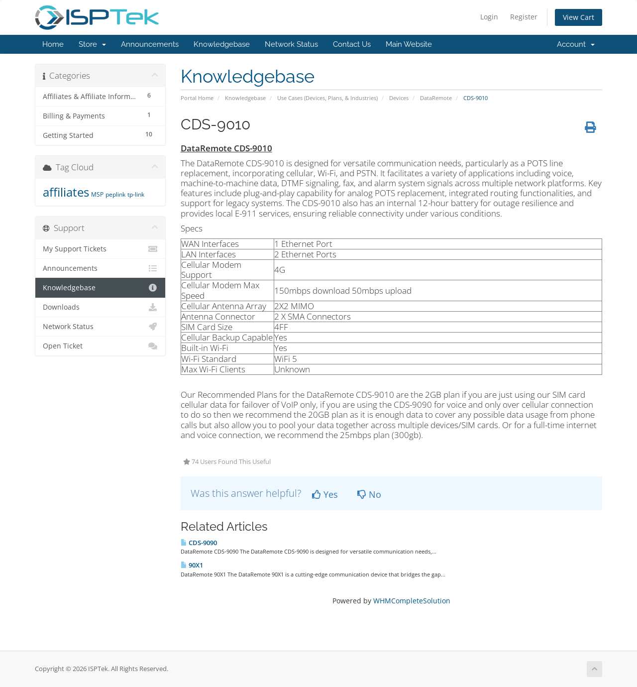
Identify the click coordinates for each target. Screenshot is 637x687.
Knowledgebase (222, 44)
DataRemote (436, 98)
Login (489, 16)
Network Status (291, 44)
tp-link (135, 194)
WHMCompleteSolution (411, 600)
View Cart (578, 17)
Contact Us (352, 44)
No (369, 494)
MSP (97, 194)
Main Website (409, 44)
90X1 (192, 565)
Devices (399, 98)
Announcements (150, 44)
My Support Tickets (100, 249)
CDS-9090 (199, 542)
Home (53, 44)
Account (576, 44)
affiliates (66, 192)
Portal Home (197, 98)
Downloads (100, 307)
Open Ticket (100, 346)
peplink (115, 194)
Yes (325, 494)
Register (523, 16)
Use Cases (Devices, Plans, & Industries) (327, 98)
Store (92, 44)
